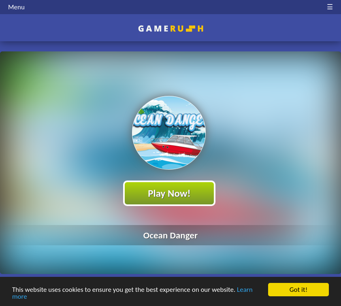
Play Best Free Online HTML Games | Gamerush (171, 28)
